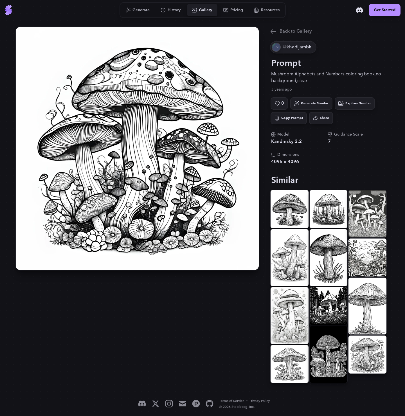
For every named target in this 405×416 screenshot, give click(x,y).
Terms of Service (231, 401)
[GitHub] (209, 403)
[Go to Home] (8, 10)
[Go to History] (170, 10)
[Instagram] (169, 403)
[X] (155, 403)
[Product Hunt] (196, 403)
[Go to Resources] (267, 10)
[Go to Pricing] (233, 10)
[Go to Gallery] (202, 10)
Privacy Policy (259, 401)
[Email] (182, 403)
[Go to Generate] (137, 10)
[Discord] (359, 10)
